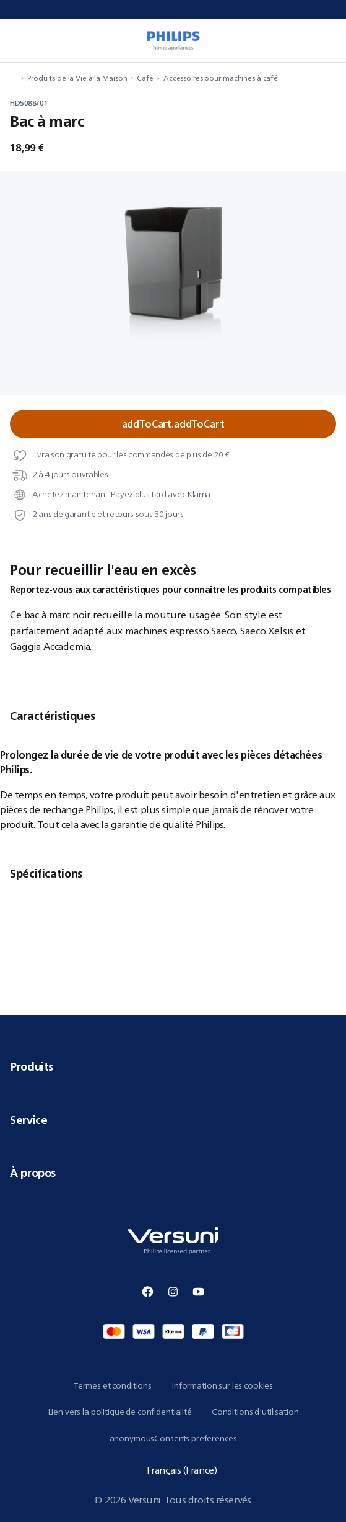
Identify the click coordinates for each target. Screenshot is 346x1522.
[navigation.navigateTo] (13, 78)
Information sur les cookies (222, 1385)
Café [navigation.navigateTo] (145, 78)
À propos (173, 1172)
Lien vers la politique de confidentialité (120, 1411)
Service (173, 1120)
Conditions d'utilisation (255, 1411)
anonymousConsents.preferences (173, 1438)
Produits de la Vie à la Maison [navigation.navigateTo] (77, 78)
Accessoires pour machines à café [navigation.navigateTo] (220, 78)
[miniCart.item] (330, 40)
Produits (173, 1066)
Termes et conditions (112, 1385)
